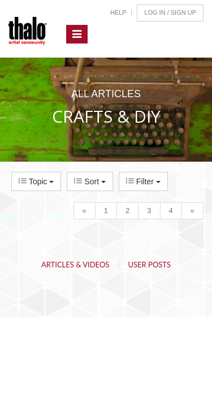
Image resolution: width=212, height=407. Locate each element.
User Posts (149, 264)
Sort (89, 181)
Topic (36, 181)
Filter (143, 181)
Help (118, 12)
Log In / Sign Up (170, 12)
